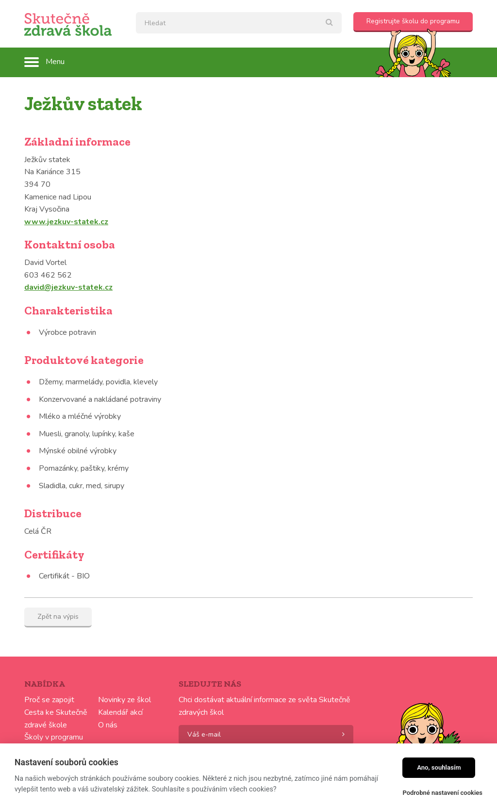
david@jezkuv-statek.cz (68, 287)
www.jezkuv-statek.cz (66, 221)
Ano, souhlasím (439, 767)
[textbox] (239, 22)
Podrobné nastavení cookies (442, 792)
